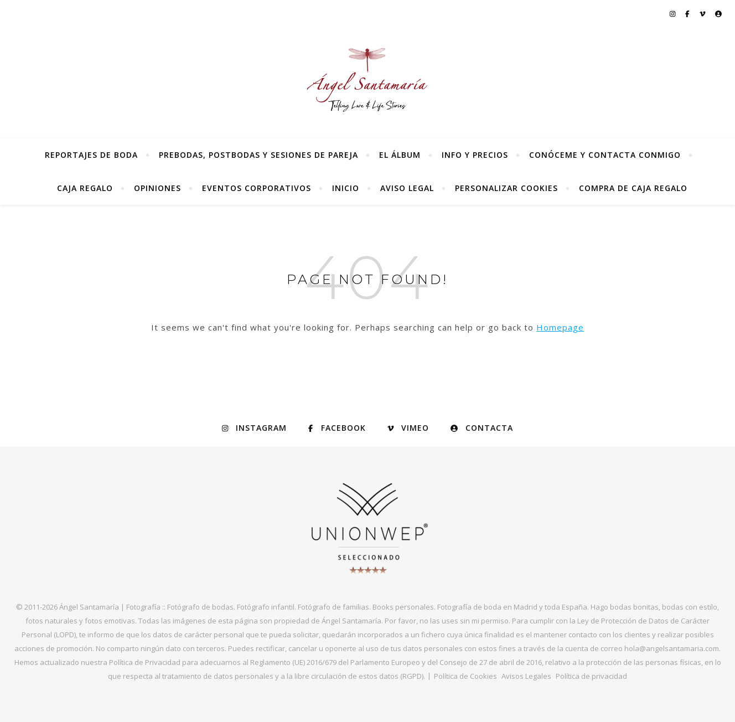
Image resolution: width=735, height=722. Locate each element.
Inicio (345, 188)
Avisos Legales (526, 676)
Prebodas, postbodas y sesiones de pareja (258, 154)
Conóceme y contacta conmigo (605, 154)
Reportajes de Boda (91, 154)
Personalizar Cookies (506, 188)
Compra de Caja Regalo (633, 188)
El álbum (400, 154)
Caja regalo (85, 188)
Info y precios (475, 154)
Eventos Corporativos (256, 188)
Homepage (560, 327)
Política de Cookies (465, 676)
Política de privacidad (591, 676)
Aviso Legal (407, 188)
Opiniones (157, 188)
